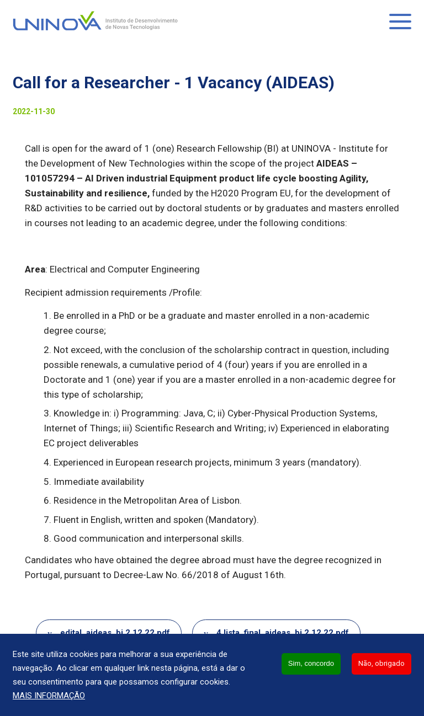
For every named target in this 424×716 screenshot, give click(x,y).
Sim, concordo (311, 663)
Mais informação (49, 696)
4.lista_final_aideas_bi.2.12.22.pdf (282, 633)
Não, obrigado (381, 663)
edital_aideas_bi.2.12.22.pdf (115, 633)
